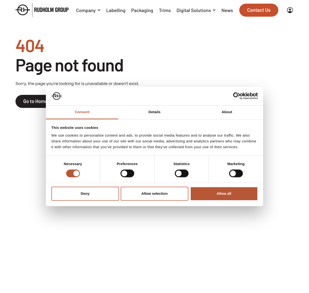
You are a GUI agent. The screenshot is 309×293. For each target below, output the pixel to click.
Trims (165, 10)
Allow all (224, 193)
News (227, 10)
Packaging (142, 10)
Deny (85, 193)
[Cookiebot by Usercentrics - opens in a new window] (237, 96)
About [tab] (227, 112)
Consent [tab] (82, 112)
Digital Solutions (196, 10)
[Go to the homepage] (42, 10)
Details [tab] (154, 112)
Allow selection (154, 193)
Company (88, 10)
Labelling (116, 10)
